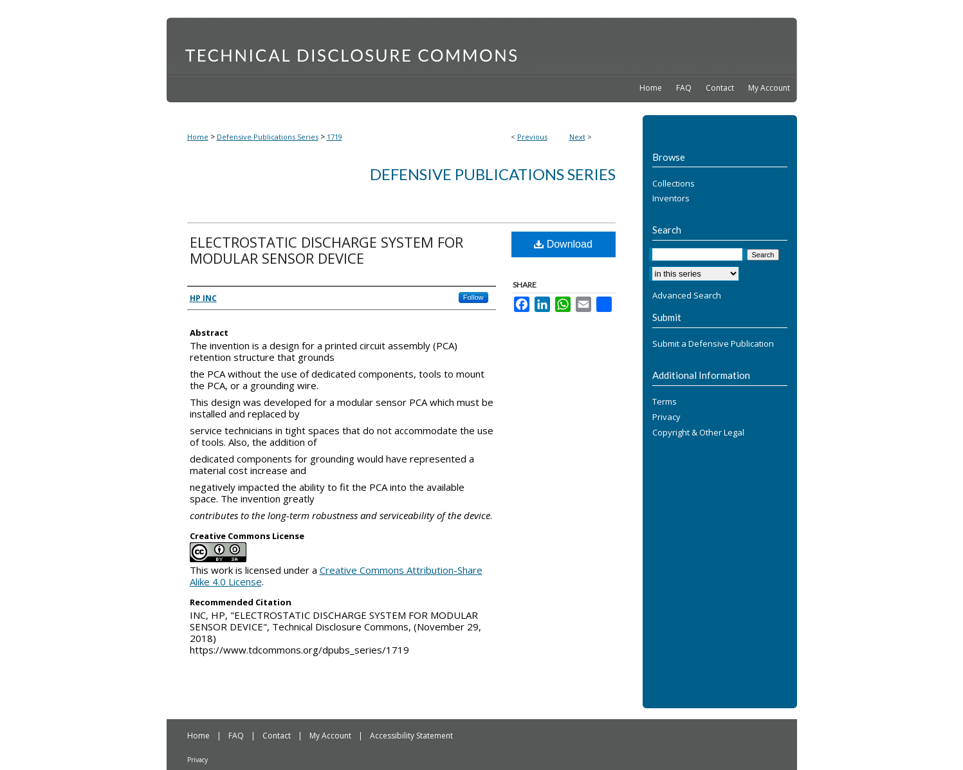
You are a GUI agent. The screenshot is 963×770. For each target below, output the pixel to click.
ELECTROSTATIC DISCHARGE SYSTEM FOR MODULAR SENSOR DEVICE (326, 250)
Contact (277, 735)
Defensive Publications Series (267, 137)
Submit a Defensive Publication (713, 344)
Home (197, 137)
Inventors (671, 199)
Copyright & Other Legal (698, 433)
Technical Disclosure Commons (482, 45)
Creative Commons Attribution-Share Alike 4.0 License (336, 576)
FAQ (237, 735)
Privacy (666, 417)
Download (563, 244)
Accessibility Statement (411, 735)
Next (577, 137)
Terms (664, 402)
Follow (473, 297)
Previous (532, 137)
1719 (334, 137)
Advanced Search (686, 295)
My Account (331, 735)
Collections (673, 184)
